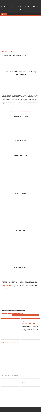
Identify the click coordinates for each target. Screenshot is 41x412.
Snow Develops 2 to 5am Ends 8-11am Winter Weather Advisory (12, 313)
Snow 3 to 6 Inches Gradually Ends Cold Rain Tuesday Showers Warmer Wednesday (25, 315)
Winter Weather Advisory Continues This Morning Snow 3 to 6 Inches (14, 310)
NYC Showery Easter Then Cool (30, 323)
